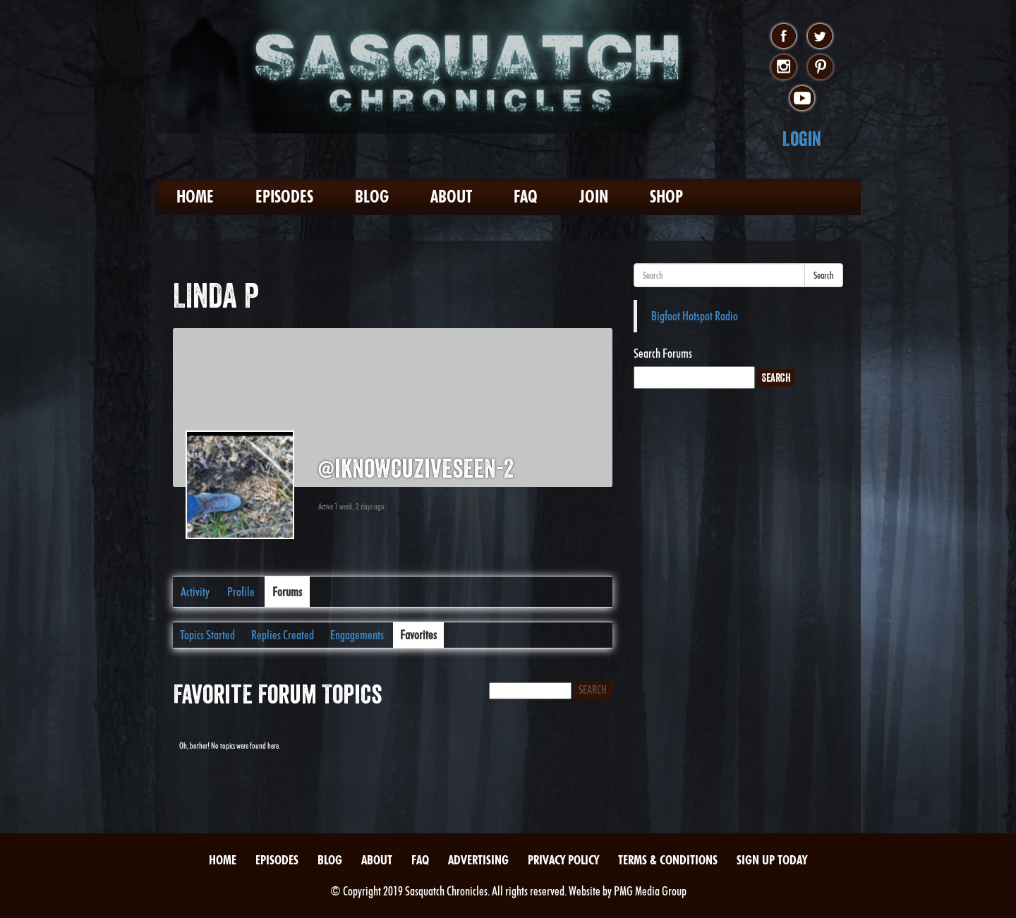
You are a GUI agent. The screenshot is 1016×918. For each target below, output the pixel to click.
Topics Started (207, 634)
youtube (802, 98)
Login (801, 138)
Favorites (418, 634)
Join (593, 196)
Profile (241, 591)
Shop (666, 196)
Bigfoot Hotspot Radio (694, 315)
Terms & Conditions (668, 859)
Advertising (478, 859)
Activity (195, 591)
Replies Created (282, 634)
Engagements (357, 634)
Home (195, 196)
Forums (287, 591)
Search (824, 275)
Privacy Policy (563, 859)
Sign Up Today (772, 859)
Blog (372, 196)
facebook (783, 36)
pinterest (820, 67)
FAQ (526, 196)
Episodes (284, 196)
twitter (820, 36)
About (451, 196)
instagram (783, 67)
